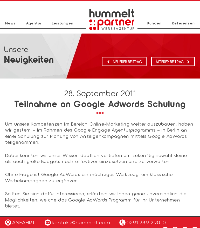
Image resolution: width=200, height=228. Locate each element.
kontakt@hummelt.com (77, 222)
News (10, 23)
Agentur (34, 23)
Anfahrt (20, 222)
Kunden (154, 23)
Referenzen (183, 23)
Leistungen (62, 23)
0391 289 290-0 (146, 222)
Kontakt (12, 60)
